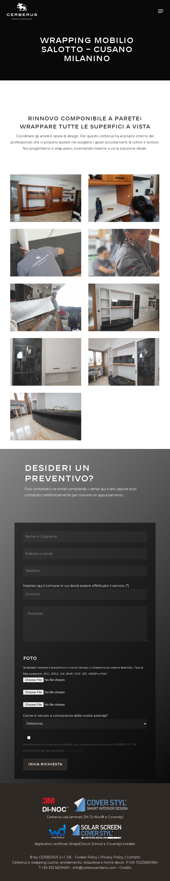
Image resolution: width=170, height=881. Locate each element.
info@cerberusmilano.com (94, 868)
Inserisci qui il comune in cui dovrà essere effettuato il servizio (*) (85, 614)
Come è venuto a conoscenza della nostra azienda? (65, 716)
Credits (125, 868)
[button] (160, 11)
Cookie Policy (86, 857)
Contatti (133, 857)
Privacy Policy (75, 750)
